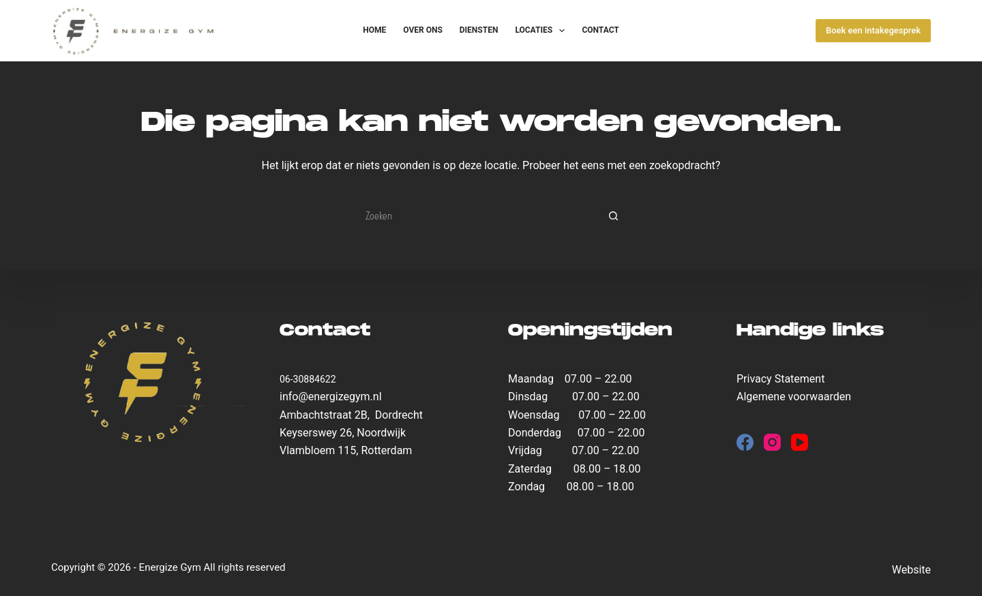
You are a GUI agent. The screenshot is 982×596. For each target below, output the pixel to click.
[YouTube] (799, 442)
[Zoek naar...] (477, 215)
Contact (600, 30)
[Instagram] (772, 442)
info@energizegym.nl (331, 396)
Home (374, 30)
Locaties (542, 31)
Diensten (479, 30)
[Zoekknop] (613, 215)
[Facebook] (745, 442)
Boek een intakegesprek (873, 30)
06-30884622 (308, 379)
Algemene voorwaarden (793, 396)
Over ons (423, 30)
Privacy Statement (780, 378)
